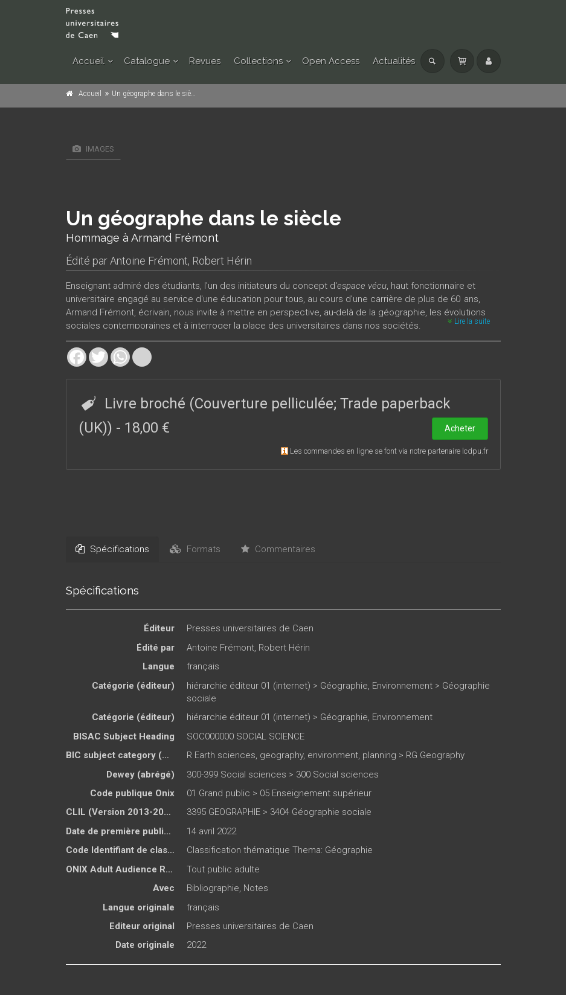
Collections (258, 61)
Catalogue (147, 61)
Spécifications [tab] (112, 549)
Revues (204, 61)
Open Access (330, 61)
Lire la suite (469, 321)
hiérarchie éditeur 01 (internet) (248, 685)
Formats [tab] (195, 549)
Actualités (394, 61)
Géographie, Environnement (376, 685)
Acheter (460, 428)
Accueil (88, 61)
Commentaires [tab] (278, 549)
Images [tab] (93, 148)
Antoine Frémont (149, 260)
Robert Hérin (222, 260)
